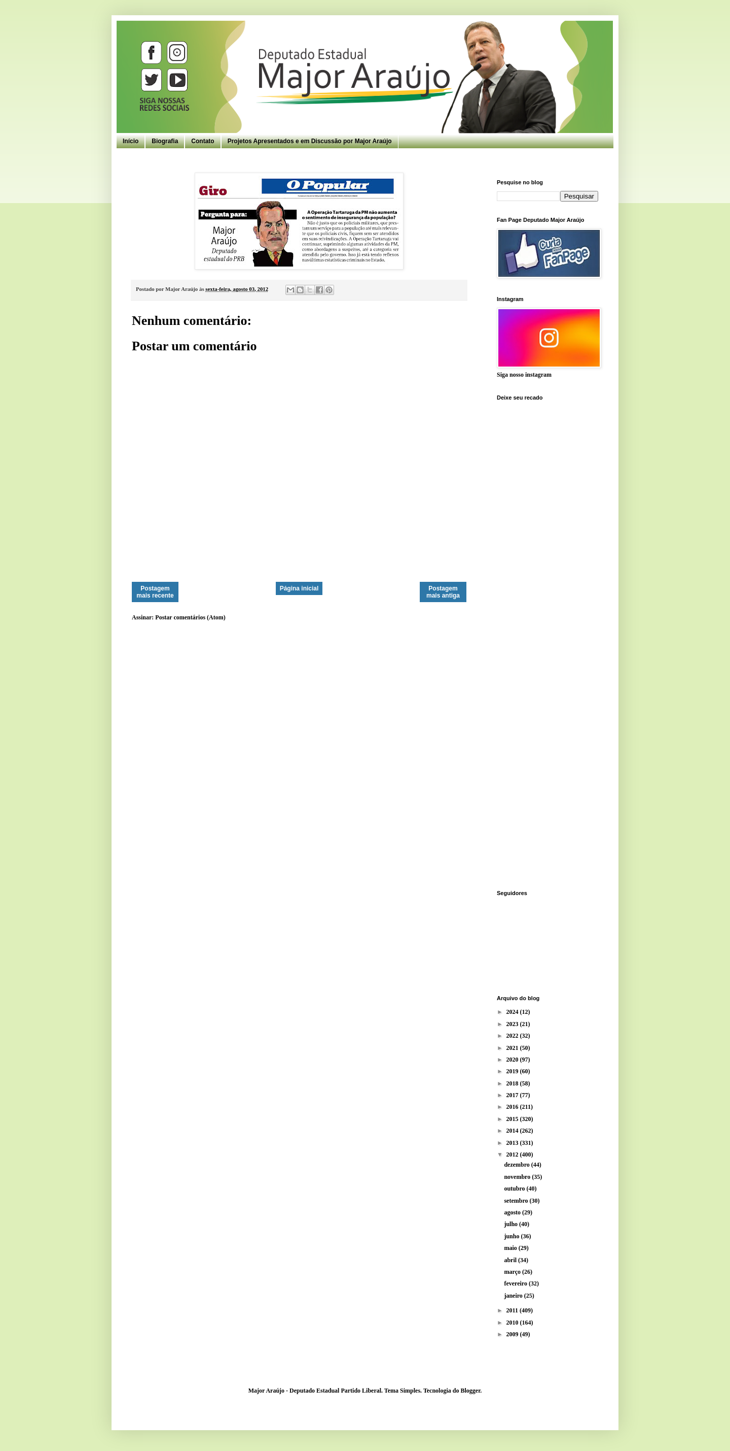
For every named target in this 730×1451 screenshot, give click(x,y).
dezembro (517, 1164)
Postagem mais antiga (443, 592)
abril (511, 1260)
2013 (513, 1142)
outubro (515, 1188)
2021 (513, 1047)
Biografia (165, 141)
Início (130, 141)
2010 (513, 1322)
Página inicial (299, 588)
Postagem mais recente (154, 592)
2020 (513, 1059)
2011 (513, 1310)
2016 (513, 1106)
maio (511, 1247)
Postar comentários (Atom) (190, 617)
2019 (513, 1071)
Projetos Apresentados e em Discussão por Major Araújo (310, 141)
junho (512, 1236)
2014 (513, 1130)
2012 (513, 1154)
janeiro (514, 1295)
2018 (513, 1083)
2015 (513, 1119)
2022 (513, 1035)
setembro (516, 1200)
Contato (202, 141)
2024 (513, 1011)
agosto (513, 1212)
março (513, 1271)
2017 (513, 1095)
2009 (513, 1334)
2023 (513, 1024)
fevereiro (516, 1283)
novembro (518, 1176)
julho (511, 1224)
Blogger (470, 1390)
